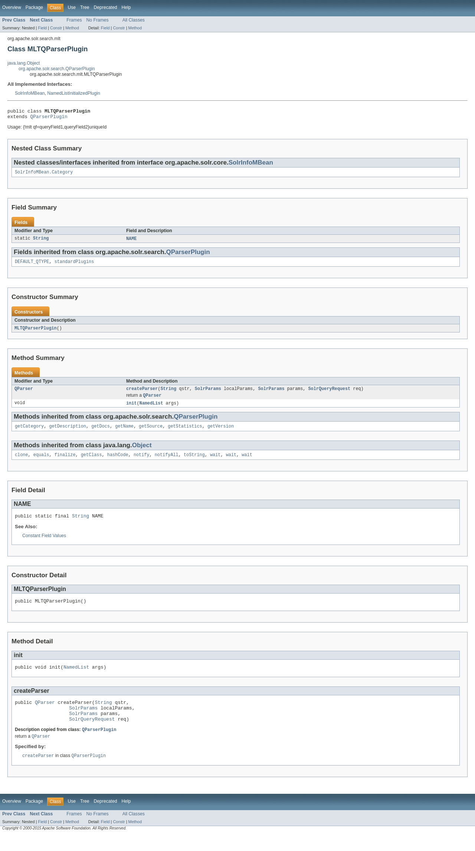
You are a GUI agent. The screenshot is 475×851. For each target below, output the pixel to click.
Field (42, 28)
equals (41, 462)
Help (126, 7)
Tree (84, 7)
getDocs (100, 433)
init (131, 409)
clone (21, 462)
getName (124, 433)
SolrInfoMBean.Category (44, 175)
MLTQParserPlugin (35, 332)
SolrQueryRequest (329, 394)
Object (142, 451)
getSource (151, 433)
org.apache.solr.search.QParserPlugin (57, 68)
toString (194, 462)
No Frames (97, 20)
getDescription (67, 433)
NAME (131, 242)
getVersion (220, 433)
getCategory (29, 433)
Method (72, 28)
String (41, 242)
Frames (74, 20)
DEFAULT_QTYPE (32, 266)
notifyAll (166, 462)
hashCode (117, 462)
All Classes (133, 20)
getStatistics (185, 433)
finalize (65, 462)
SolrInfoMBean (30, 93)
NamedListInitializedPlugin (73, 93)
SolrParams (208, 394)
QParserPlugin (49, 118)
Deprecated (105, 7)
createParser (142, 394)
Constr (56, 28)
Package (34, 7)
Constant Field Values (44, 544)
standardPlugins (74, 266)
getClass (91, 462)
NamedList (151, 409)
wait (215, 462)
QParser (23, 394)
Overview (11, 7)
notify (142, 462)
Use (72, 7)
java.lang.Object (23, 63)
